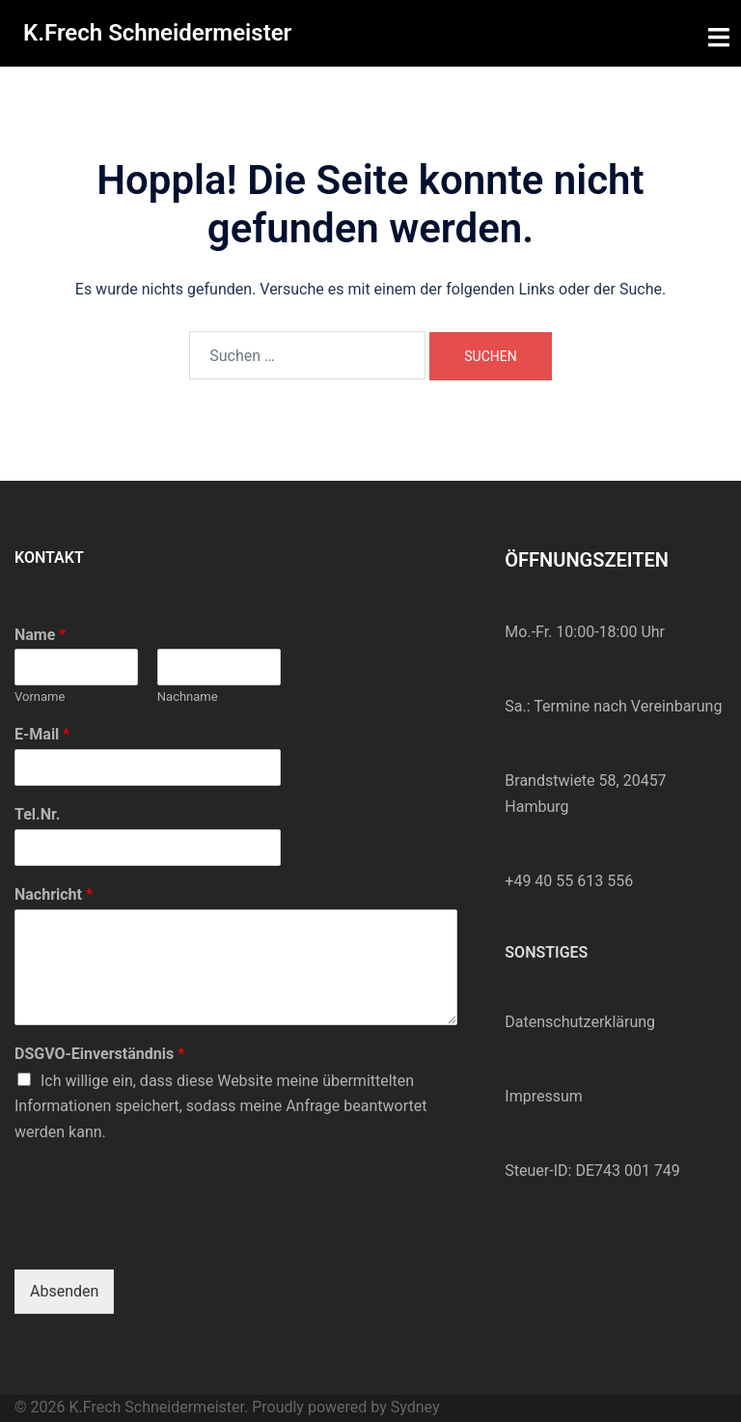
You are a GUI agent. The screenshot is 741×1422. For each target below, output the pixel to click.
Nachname (187, 696)
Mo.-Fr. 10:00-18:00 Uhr (585, 632)
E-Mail (41, 734)
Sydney (415, 1407)
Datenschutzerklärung (580, 1022)
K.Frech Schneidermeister (157, 32)
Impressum (544, 1096)
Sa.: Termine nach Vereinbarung (613, 706)
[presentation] (161, 1237)
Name (40, 635)
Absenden (64, 1291)
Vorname (39, 696)
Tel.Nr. (37, 814)
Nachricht (53, 894)
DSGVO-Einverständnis (99, 1054)
